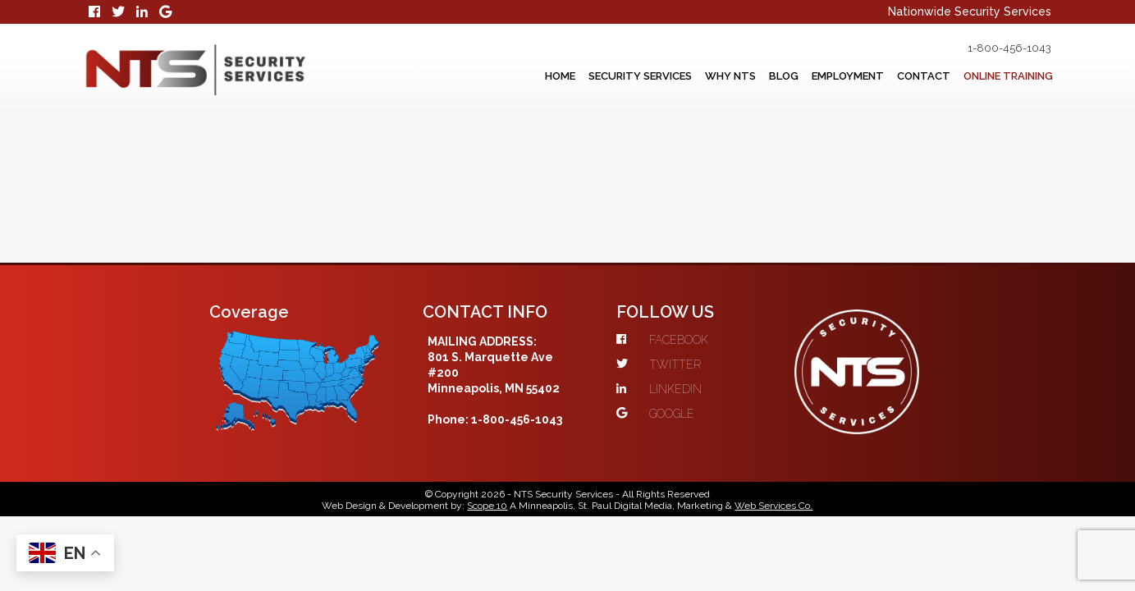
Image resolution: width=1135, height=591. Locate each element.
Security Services (568, 76)
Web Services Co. (774, 399)
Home (475, 76)
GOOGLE (686, 301)
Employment (811, 76)
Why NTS (672, 76)
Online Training (999, 76)
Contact (899, 76)
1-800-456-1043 (987, 48)
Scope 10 (488, 399)
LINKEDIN (690, 276)
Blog (735, 76)
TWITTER (690, 252)
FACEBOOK (693, 227)
